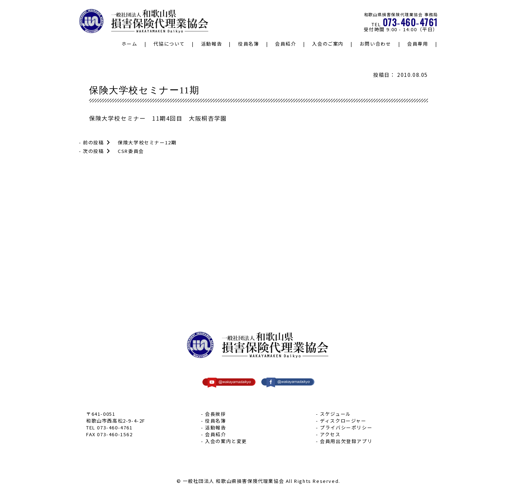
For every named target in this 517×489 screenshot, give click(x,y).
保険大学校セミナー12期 (147, 142)
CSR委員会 (131, 151)
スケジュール (335, 413)
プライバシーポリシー (346, 427)
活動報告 (211, 43)
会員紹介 (285, 43)
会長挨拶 (215, 413)
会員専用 (417, 43)
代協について (169, 43)
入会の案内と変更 (226, 441)
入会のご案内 (328, 43)
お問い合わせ (375, 43)
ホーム (130, 43)
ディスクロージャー (343, 420)
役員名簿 (248, 43)
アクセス (330, 434)
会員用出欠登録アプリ (346, 441)
